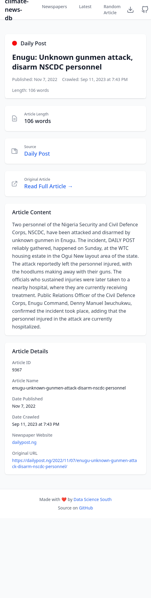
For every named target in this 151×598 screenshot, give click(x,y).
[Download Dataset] (130, 10)
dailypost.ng (24, 442)
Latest (85, 6)
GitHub (86, 508)
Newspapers (54, 6)
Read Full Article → (48, 186)
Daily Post (37, 153)
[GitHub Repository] (145, 10)
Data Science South (93, 499)
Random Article (111, 9)
